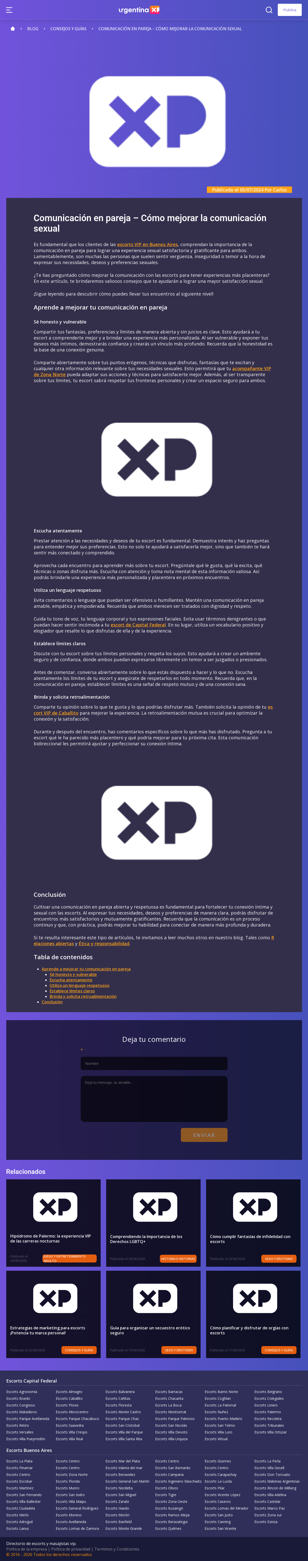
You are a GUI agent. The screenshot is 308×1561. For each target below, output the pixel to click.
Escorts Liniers (266, 1405)
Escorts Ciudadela (20, 1508)
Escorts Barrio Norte (221, 1391)
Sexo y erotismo (280, 1258)
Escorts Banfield (118, 1521)
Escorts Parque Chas (122, 1418)
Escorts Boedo (18, 1398)
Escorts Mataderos (21, 1411)
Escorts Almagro (69, 1391)
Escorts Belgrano (268, 1391)
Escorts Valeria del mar (123, 1467)
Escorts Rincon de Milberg (275, 1488)
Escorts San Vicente (220, 1528)
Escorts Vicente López (222, 1494)
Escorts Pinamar (19, 1467)
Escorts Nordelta (119, 1488)
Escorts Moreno (69, 1515)
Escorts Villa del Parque (124, 1432)
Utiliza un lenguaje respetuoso (79, 985)
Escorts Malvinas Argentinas (277, 1481)
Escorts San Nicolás (171, 1425)
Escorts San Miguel (120, 1494)
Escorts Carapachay (221, 1474)
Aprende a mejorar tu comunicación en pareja (86, 969)
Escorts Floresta (118, 1405)
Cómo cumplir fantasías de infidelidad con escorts (250, 1239)
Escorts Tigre (165, 1494)
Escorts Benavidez (120, 1474)
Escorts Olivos (166, 1488)
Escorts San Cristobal (122, 1425)
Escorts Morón (117, 1515)
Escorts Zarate (117, 1501)
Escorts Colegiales (269, 1398)
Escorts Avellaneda (71, 1521)
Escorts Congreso (20, 1405)
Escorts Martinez (19, 1488)
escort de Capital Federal (138, 625)
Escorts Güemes (218, 1461)
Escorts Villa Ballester (23, 1501)
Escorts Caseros (218, 1501)
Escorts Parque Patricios (175, 1418)
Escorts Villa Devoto (171, 1432)
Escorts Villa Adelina (270, 1494)
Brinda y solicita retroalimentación (83, 996)
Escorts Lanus (17, 1528)
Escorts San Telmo (220, 1425)
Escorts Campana (169, 1474)
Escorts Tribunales (269, 1425)
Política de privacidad (70, 1549)
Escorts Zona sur (268, 1515)
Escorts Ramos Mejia (172, 1515)
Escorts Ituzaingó (169, 1508)
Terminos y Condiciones (116, 1549)
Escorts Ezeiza (266, 1521)
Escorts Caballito (69, 1398)
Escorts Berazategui (171, 1521)
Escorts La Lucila (218, 1481)
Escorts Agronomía (21, 1391)
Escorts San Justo (219, 1515)
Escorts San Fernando (24, 1494)
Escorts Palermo (267, 1411)
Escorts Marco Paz (269, 1508)
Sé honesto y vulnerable (73, 974)
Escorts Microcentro (72, 1411)
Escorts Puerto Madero (223, 1418)
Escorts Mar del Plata (122, 1461)
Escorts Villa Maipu (71, 1501)
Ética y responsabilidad (104, 943)
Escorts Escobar (19, 1481)
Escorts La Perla (267, 1461)
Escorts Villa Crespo (71, 1432)
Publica (290, 9)
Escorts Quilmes (168, 1528)
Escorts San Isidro (70, 1494)
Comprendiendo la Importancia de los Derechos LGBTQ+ (146, 1239)
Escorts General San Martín (127, 1481)
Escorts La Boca (168, 1405)
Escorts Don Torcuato (272, 1474)
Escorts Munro (67, 1488)
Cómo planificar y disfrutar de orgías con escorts (249, 1330)
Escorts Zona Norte (72, 1474)
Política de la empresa (26, 1549)
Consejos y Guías (80, 1350)
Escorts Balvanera (120, 1391)
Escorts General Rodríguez (77, 1508)
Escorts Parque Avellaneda (27, 1418)
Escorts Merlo (17, 1515)
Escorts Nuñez (216, 1411)
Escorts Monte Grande (123, 1528)
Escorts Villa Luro (218, 1432)
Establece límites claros (72, 991)
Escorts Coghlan (218, 1398)
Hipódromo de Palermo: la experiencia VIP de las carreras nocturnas (53, 1239)
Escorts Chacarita (169, 1398)
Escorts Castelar (267, 1501)
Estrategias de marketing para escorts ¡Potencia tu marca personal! (47, 1330)
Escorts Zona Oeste (171, 1501)
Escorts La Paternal (220, 1405)
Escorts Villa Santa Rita (123, 1438)
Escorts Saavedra (70, 1425)
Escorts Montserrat (170, 1411)
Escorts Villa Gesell (269, 1467)
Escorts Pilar (215, 1488)
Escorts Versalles (19, 1432)
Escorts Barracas (169, 1391)
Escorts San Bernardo (172, 1467)
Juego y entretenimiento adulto (65, 1258)
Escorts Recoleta (268, 1418)
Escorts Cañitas (117, 1398)
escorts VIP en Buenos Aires (147, 244)
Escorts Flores (67, 1405)
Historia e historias (180, 1258)
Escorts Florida (68, 1481)
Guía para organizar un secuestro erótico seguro (150, 1330)
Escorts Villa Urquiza (171, 1438)
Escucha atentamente (71, 980)
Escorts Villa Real (69, 1438)
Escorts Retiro (17, 1425)
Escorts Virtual (216, 1438)
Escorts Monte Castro (123, 1411)
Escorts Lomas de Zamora (77, 1528)
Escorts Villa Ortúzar (270, 1432)
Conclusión (52, 1002)
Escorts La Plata (19, 1461)
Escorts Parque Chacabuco (77, 1418)
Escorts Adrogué (19, 1521)
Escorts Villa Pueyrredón (25, 1438)
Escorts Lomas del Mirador (226, 1508)
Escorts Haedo (117, 1508)
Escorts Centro (68, 1461)
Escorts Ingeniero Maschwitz (178, 1481)
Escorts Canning (218, 1521)
